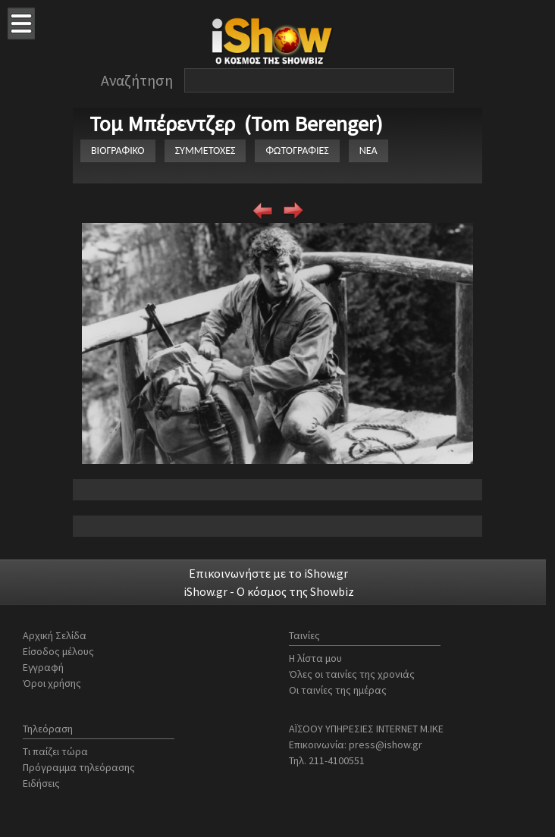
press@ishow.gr (385, 744)
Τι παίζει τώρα (55, 751)
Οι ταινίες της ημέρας (338, 690)
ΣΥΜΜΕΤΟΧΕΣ (205, 150)
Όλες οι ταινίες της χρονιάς (352, 674)
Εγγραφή (43, 667)
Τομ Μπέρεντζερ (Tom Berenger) (236, 123)
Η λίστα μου (315, 658)
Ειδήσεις (41, 783)
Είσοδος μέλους (58, 651)
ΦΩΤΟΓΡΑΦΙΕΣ (296, 150)
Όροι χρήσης (52, 683)
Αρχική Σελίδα (54, 635)
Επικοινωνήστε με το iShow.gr (268, 573)
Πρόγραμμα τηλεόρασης (79, 767)
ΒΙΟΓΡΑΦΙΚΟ (118, 150)
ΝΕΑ (368, 150)
